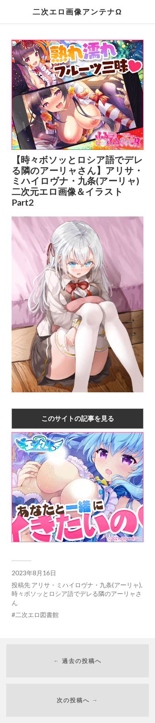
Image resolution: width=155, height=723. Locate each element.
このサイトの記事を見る (77, 418)
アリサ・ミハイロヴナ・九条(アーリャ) (86, 584)
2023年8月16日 (34, 572)
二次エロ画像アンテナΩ (77, 11)
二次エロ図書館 (37, 614)
